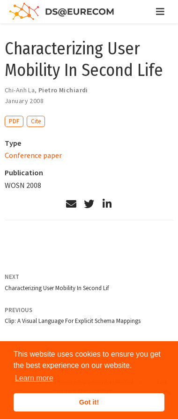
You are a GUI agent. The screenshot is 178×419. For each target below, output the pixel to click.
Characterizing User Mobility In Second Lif (57, 288)
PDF (14, 121)
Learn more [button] (34, 378)
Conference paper (33, 155)
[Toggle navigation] (160, 12)
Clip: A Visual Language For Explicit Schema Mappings (73, 321)
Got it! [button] (89, 402)
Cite (36, 121)
